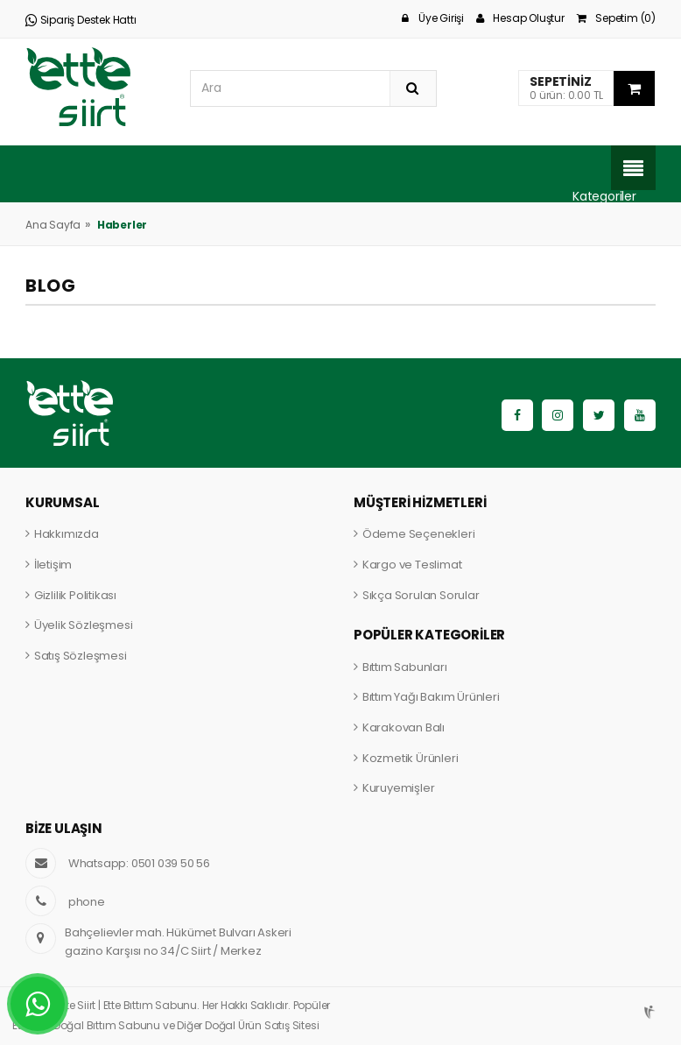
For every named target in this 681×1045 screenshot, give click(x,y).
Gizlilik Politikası (75, 595)
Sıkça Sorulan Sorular (421, 595)
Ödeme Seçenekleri (418, 534)
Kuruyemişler (398, 788)
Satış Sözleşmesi (80, 655)
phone (86, 901)
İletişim (53, 564)
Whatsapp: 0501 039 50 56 (139, 863)
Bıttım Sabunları (404, 667)
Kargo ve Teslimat (412, 564)
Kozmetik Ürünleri (410, 758)
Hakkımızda (66, 534)
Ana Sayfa (53, 224)
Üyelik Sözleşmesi (83, 625)
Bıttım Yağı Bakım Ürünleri (431, 696)
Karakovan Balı (403, 727)
